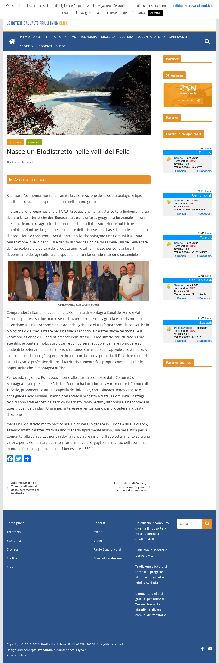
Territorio (53, 37)
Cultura (126, 37)
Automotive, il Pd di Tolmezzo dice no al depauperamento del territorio (23, 488)
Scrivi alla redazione (108, 558)
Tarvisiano (34, 142)
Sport (25, 46)
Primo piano (30, 37)
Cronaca (108, 37)
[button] (64, 37)
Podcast (45, 46)
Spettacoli (178, 37)
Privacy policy (16, 655)
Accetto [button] (155, 13)
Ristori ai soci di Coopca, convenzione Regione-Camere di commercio (132, 487)
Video (60, 46)
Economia (88, 37)
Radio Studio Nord (107, 549)
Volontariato (148, 37)
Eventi (98, 532)
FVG (73, 37)
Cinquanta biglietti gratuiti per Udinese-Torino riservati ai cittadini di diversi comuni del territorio (150, 604)
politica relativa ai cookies (192, 5)
